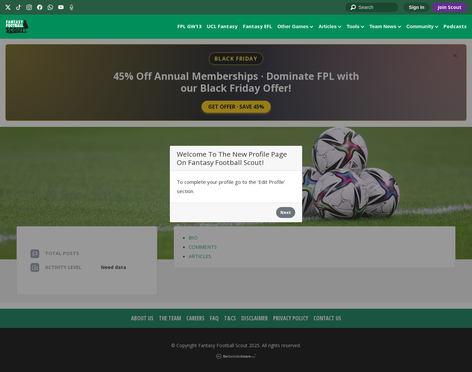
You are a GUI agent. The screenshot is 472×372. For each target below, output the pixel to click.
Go (353, 8)
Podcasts (455, 26)
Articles (329, 26)
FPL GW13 (189, 26)
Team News (385, 26)
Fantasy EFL (257, 26)
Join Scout (449, 7)
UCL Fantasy (222, 26)
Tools (355, 26)
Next (285, 212)
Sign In (416, 7)
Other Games (295, 26)
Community (422, 26)
